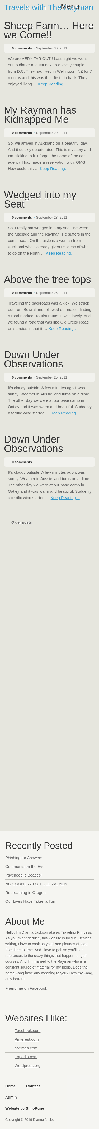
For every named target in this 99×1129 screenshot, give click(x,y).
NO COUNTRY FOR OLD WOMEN (36, 884)
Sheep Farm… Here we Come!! (49, 30)
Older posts (21, 522)
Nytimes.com (26, 1048)
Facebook (10, 998)
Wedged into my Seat (40, 200)
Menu (70, 6)
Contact (33, 1086)
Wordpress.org (27, 1065)
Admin (11, 1097)
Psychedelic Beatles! (23, 875)
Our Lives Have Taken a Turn (30, 901)
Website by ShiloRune (24, 1108)
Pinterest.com (27, 1039)
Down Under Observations (33, 360)
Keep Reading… (52, 84)
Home (10, 1086)
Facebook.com (27, 1030)
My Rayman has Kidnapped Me (40, 115)
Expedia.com (26, 1056)
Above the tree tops (47, 280)
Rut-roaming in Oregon (25, 892)
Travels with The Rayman (48, 7)
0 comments (22, 48)
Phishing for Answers (23, 857)
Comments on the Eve (24, 866)
